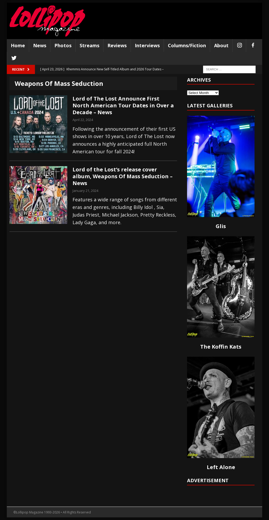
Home (18, 45)
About (221, 45)
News (39, 45)
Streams (89, 45)
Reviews (117, 45)
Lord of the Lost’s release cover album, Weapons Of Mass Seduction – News (123, 176)
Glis (221, 226)
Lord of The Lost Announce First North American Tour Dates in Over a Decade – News (123, 105)
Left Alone (221, 467)
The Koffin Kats (220, 346)
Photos (62, 45)
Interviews (147, 45)
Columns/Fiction (187, 45)
